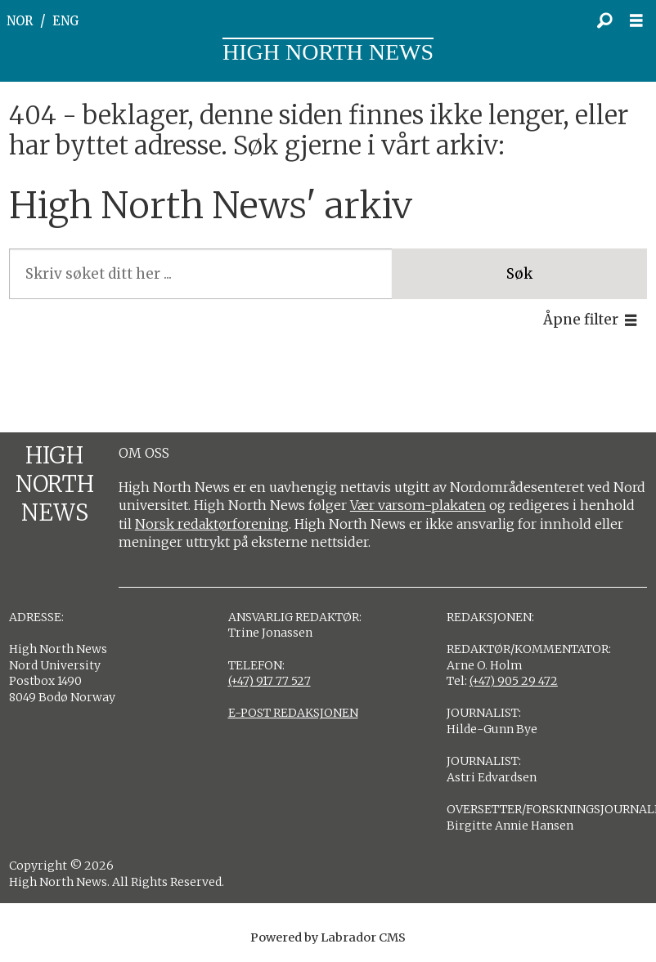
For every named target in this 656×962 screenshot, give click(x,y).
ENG (65, 21)
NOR (20, 21)
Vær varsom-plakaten (418, 505)
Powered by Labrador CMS (328, 937)
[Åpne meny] (640, 20)
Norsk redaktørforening (212, 524)
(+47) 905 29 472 (514, 680)
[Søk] (604, 20)
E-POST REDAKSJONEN (293, 712)
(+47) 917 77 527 (269, 680)
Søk (519, 274)
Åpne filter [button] (580, 320)
